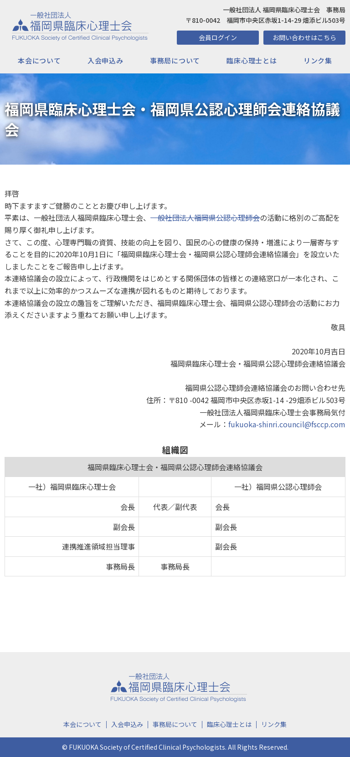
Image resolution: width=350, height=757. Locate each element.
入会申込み (106, 60)
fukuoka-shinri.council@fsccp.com (286, 424)
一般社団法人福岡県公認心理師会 (205, 217)
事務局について (175, 60)
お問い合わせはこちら (304, 37)
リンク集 (318, 60)
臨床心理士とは (251, 60)
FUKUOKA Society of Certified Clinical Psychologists (147, 747)
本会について (39, 60)
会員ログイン (218, 37)
